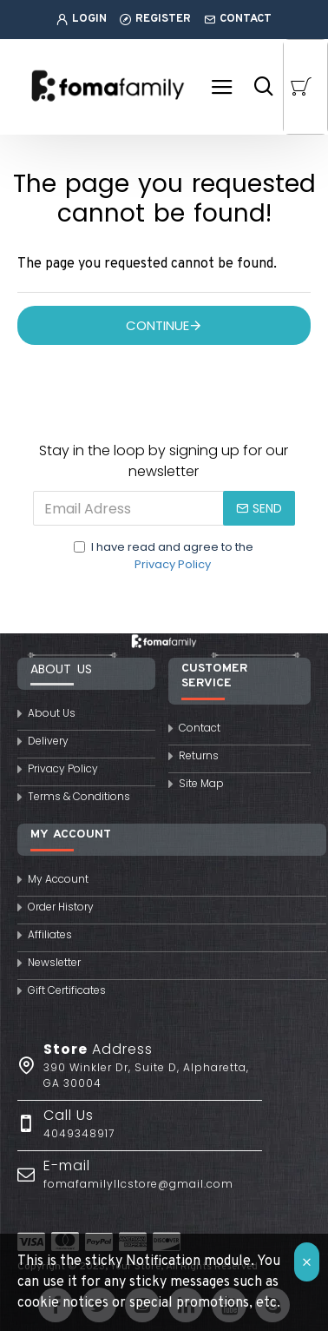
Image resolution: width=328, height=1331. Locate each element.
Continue (157, 325)
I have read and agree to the (163, 556)
